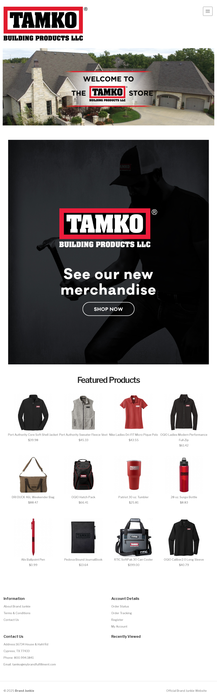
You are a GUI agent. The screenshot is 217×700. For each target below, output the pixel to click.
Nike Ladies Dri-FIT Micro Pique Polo (133, 434)
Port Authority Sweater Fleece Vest (83, 434)
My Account (119, 626)
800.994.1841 (24, 657)
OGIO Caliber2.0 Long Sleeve (184, 559)
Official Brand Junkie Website (186, 690)
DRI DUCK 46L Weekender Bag (33, 497)
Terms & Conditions (17, 613)
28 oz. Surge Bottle (184, 497)
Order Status (120, 606)
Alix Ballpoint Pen (33, 559)
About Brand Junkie (17, 606)
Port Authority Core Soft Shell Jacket (33, 434)
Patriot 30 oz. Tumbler (133, 497)
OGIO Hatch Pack (83, 497)
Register (117, 620)
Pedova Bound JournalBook (83, 559)
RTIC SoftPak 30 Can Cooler (133, 559)
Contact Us (11, 620)
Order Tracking (121, 613)
